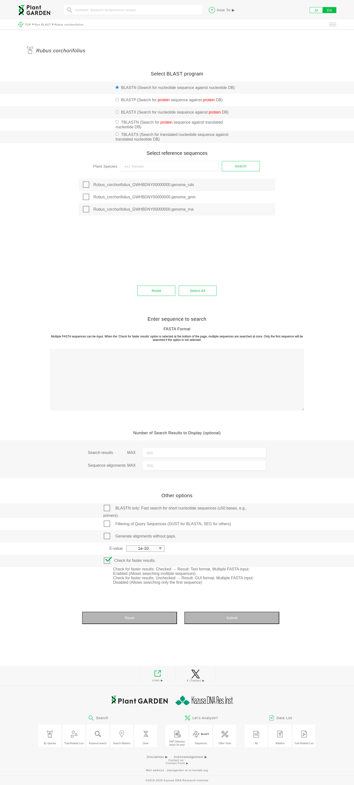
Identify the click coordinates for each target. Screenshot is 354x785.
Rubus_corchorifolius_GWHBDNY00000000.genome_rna (143, 209)
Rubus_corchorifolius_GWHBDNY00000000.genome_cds (143, 185)
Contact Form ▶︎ (177, 763)
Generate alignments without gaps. (145, 536)
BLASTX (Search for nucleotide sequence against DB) (175, 112)
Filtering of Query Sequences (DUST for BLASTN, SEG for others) (173, 524)
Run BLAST (42, 24)
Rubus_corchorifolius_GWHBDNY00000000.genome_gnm (144, 197)
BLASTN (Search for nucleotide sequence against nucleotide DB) (178, 88)
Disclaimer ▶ (157, 757)
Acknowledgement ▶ (190, 757)
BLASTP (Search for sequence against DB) (171, 100)
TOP (28, 24)
